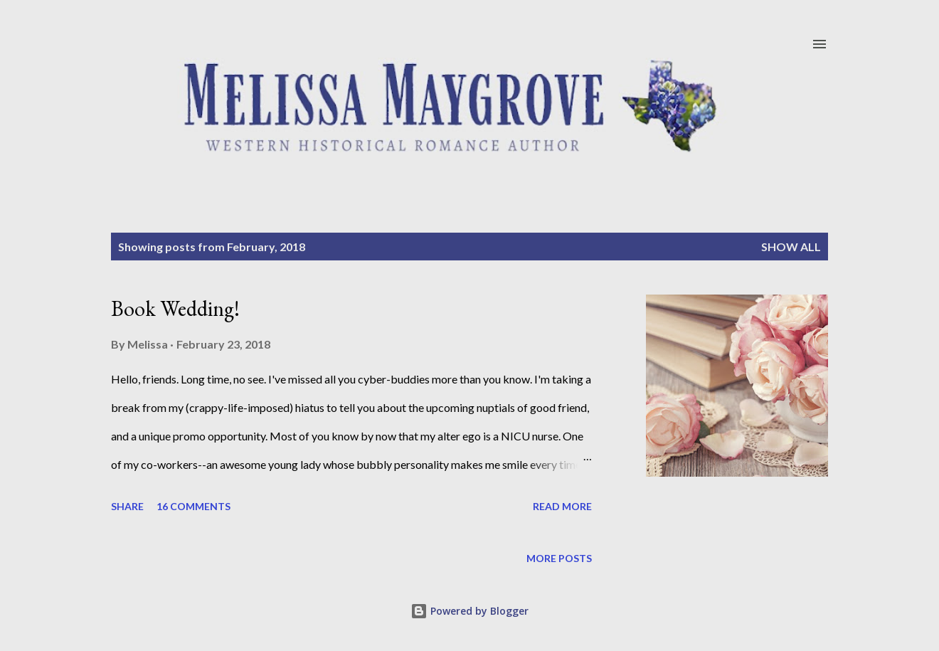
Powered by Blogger (469, 611)
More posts (559, 558)
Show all (791, 246)
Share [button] (127, 506)
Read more (562, 506)
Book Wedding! (175, 308)
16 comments (193, 506)
